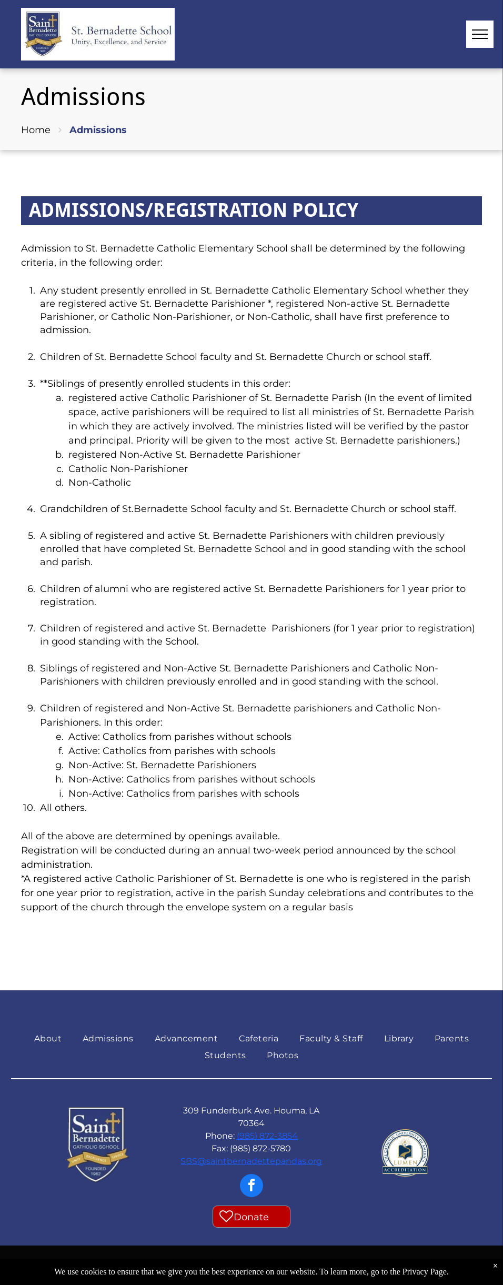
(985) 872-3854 (267, 1136)
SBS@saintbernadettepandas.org (251, 1161)
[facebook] (251, 1187)
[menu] (480, 34)
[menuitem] (48, 1038)
